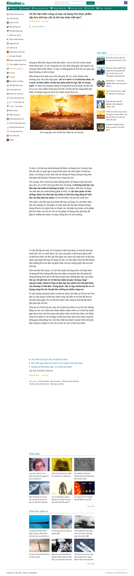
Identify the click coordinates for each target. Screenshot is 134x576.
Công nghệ (24, 8)
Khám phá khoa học (40, 8)
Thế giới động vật (58, 8)
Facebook (33, 572)
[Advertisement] (62, 44)
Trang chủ (12, 8)
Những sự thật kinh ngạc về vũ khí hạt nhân (51, 366)
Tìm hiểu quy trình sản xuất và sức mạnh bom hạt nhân (57, 363)
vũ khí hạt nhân (43, 381)
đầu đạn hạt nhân (57, 384)
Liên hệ (25, 572)
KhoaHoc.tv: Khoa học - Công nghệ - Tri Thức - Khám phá (18, 3)
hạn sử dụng (55, 381)
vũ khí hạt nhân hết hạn (70, 381)
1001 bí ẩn (89, 8)
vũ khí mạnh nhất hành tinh (39, 384)
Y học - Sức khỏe (103, 8)
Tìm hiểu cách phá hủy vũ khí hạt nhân (49, 359)
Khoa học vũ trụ (75, 8)
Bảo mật (18, 572)
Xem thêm (91, 506)
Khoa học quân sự (38, 26)
